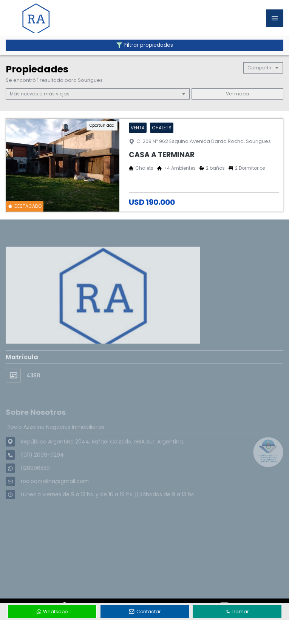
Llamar (237, 611)
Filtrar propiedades (144, 45)
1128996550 (35, 481)
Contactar (145, 611)
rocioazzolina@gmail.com (55, 494)
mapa (237, 94)
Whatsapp (52, 611)
